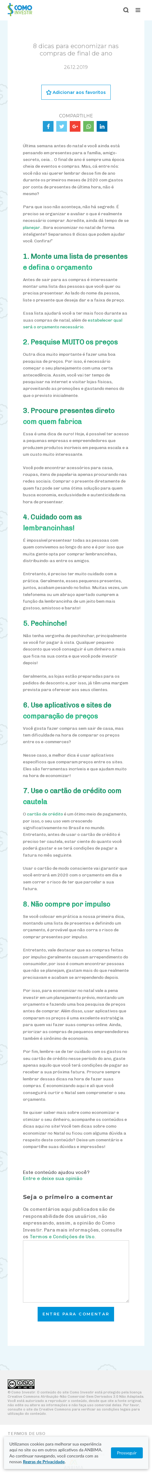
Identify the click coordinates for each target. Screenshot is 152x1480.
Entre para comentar (76, 1314)
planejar (31, 227)
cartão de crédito (45, 814)
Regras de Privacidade (44, 1461)
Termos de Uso (27, 1433)
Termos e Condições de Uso (62, 1236)
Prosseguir (126, 1452)
